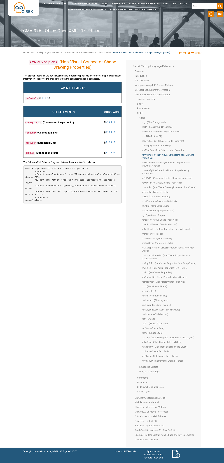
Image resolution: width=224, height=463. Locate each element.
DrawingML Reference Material (150, 398)
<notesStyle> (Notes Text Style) (157, 243)
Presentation (143, 108)
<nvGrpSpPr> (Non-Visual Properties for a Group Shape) (169, 263)
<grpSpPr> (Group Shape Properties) (160, 220)
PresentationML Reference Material (80, 52)
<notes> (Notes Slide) (152, 234)
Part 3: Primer (179, 3)
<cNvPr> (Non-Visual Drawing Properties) (162, 182)
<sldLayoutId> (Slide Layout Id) (156, 305)
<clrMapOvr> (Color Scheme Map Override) (163, 150)
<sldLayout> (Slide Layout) (155, 300)
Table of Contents (146, 99)
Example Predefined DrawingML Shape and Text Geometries (164, 435)
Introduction (54, 3)
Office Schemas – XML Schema (150, 416)
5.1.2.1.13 (110, 132)
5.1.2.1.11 (110, 122)
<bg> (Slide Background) (154, 122)
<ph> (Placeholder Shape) (154, 286)
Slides (101, 52)
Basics (140, 104)
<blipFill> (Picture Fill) (152, 136)
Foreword (139, 71)
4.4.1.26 (45, 98)
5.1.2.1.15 (110, 142)
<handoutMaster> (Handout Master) (159, 224)
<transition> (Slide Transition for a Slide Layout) (165, 347)
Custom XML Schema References (151, 411)
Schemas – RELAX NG (146, 421)
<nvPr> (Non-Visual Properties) (157, 272)
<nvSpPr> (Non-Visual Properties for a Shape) (164, 277)
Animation (142, 382)
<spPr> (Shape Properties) (155, 323)
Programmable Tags (149, 371)
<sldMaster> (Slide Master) (155, 314)
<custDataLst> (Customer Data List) (159, 201)
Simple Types (144, 391)
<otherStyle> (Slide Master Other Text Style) (163, 282)
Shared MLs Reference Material (150, 407)
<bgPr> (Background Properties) (157, 127)
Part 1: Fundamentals (113, 3)
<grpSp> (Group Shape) (153, 215)
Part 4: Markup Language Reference (87, 9)
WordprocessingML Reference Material (154, 85)
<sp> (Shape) (148, 319)
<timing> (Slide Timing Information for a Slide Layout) (168, 337)
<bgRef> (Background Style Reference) (161, 131)
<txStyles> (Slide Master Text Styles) (160, 356)
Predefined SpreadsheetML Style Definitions (156, 430)
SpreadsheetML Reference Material (152, 90)
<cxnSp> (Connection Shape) (156, 206)
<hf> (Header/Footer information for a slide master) (167, 229)
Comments (142, 378)
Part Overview (142, 80)
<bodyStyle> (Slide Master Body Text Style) (163, 141)
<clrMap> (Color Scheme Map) (156, 145)
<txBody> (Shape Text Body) (156, 351)
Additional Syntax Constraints (149, 425)
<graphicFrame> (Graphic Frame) (158, 210)
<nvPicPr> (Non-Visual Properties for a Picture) (164, 268)
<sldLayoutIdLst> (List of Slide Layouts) (161, 309)
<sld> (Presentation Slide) (154, 295)
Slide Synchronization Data (150, 387)
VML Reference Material (147, 402)
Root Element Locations (146, 439)
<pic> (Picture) (149, 291)
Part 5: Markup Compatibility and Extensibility (135, 9)
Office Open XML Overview (84, 3)
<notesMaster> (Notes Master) (157, 238)
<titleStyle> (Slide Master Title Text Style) (162, 342)
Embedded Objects (148, 367)
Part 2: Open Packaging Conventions (148, 3)
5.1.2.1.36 (110, 152)
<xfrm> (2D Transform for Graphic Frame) (162, 361)
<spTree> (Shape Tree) (153, 328)
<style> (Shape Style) (152, 333)
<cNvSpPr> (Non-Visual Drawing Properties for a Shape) (169, 187)
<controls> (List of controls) (155, 192)
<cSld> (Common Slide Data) (156, 196)
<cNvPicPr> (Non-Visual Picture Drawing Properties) (167, 178)
